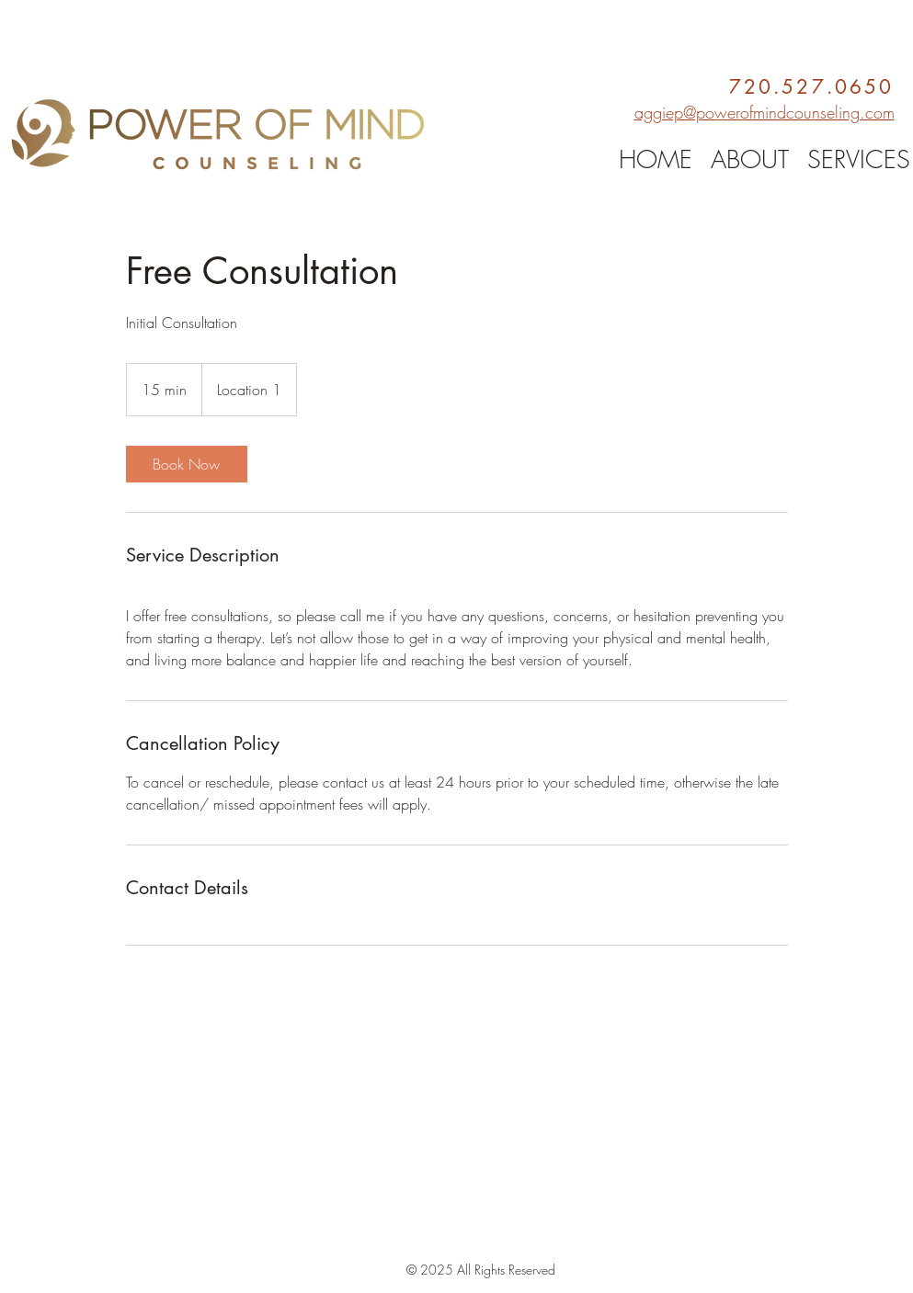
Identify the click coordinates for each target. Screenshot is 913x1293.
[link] (186, 464)
